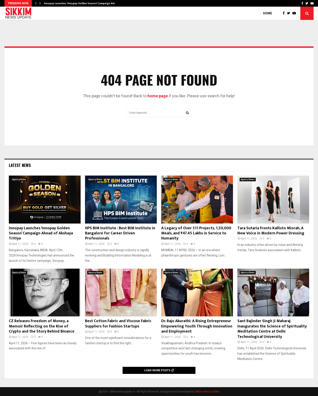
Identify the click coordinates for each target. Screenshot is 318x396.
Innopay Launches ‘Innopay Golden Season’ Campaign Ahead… (82, 3)
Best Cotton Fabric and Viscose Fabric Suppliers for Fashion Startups (118, 323)
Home (267, 13)
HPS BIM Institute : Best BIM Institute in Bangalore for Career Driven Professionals (120, 233)
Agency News (19, 179)
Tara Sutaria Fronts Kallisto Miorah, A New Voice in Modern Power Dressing (270, 231)
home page (158, 96)
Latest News (20, 165)
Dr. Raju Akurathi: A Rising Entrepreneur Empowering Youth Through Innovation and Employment (196, 326)
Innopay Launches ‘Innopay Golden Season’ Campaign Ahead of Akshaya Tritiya (41, 233)
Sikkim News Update (207, 391)
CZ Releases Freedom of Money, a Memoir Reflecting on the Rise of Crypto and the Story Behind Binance (41, 326)
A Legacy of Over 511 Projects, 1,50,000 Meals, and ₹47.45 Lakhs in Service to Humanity (196, 233)
